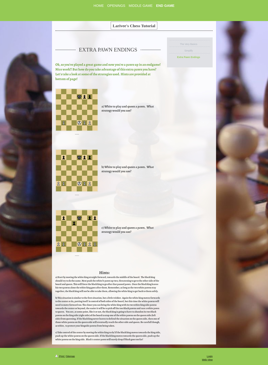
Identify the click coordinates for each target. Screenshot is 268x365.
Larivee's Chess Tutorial (134, 26)
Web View (207, 359)
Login (210, 356)
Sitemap (70, 356)
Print (60, 356)
